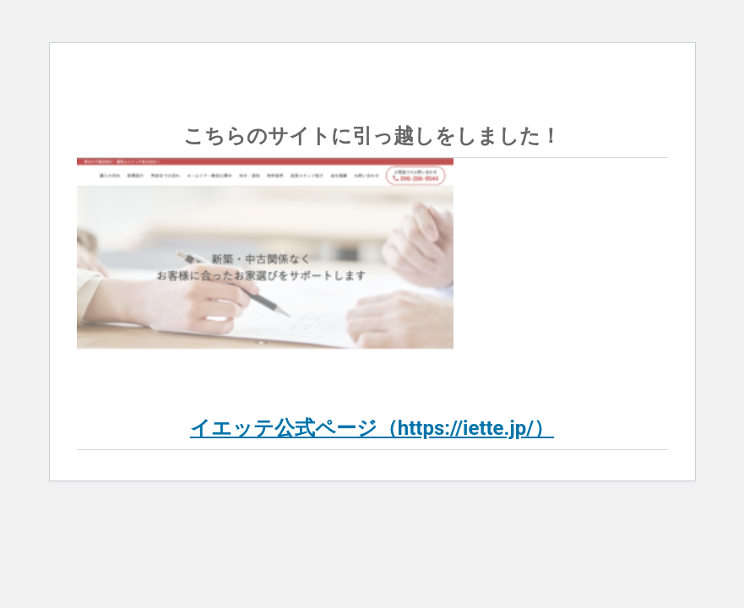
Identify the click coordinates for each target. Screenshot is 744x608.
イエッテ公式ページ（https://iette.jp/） (372, 428)
